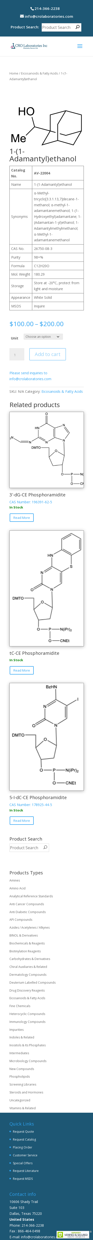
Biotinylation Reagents (25, 951)
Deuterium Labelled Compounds (32, 982)
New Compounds (21, 1069)
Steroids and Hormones (26, 1092)
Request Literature (26, 1171)
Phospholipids (19, 1076)
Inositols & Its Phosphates (27, 1045)
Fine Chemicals (19, 1006)
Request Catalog (24, 1139)
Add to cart (48, 354)
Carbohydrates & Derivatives (29, 959)
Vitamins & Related (22, 1108)
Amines (14, 880)
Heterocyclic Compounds (27, 1014)
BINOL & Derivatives (23, 935)
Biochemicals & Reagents (27, 943)
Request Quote (23, 1131)
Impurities (16, 1030)
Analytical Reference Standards (31, 896)
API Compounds (20, 920)
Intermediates (19, 1053)
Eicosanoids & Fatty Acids (39, 73)
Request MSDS (23, 1179)
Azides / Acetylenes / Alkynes (29, 927)
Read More (21, 517)
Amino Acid (17, 888)
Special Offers (22, 1163)
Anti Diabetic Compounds (27, 912)
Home (13, 73)
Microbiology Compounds (27, 1061)
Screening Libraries (22, 1084)
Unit (14, 338)
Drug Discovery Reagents (27, 990)
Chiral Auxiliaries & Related (28, 967)
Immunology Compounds (27, 1022)
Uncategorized (19, 1100)
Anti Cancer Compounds (26, 904)
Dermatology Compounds (27, 975)
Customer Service (25, 1155)
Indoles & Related (21, 1037)
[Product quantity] (16, 355)
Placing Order (22, 1147)
